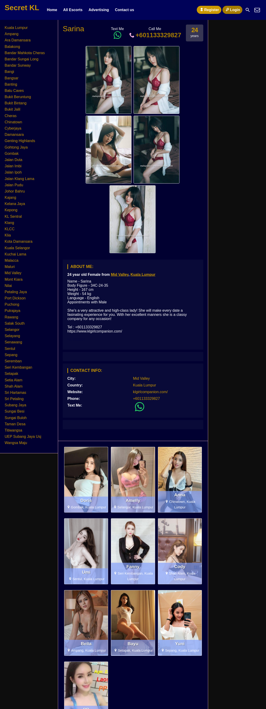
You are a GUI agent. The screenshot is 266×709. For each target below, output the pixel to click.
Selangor (12, 330)
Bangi (9, 72)
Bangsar (12, 78)
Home (52, 10)
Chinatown (13, 122)
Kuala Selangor (17, 248)
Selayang (12, 336)
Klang (9, 223)
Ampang (12, 34)
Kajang (10, 197)
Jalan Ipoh (13, 172)
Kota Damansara (18, 241)
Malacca (12, 260)
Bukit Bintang (15, 103)
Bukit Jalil (12, 109)
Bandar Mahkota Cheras (25, 53)
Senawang (13, 342)
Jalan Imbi (13, 166)
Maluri (10, 267)
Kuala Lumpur (143, 275)
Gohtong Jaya (16, 147)
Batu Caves (14, 91)
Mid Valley (119, 275)
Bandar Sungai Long (21, 59)
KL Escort (76, 339)
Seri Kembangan (18, 367)
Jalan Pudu (14, 185)
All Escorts (73, 10)
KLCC (10, 229)
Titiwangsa (13, 430)
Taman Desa (15, 424)
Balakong (12, 47)
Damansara (14, 135)
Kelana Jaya (15, 204)
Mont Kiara (13, 279)
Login (232, 10)
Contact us (124, 10)
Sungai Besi (14, 411)
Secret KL (22, 7)
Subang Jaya (15, 405)
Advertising (98, 10)
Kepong (11, 210)
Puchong (12, 304)
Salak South (15, 323)
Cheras (11, 116)
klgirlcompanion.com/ (150, 392)
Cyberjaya (13, 128)
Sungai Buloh (16, 418)
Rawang (11, 317)
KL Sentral (13, 216)
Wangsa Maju (16, 443)
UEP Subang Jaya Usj (23, 436)
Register (209, 10)
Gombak (12, 153)
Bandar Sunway (18, 65)
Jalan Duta (13, 160)
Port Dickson (15, 298)
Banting (11, 84)
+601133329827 (154, 35)
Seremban (13, 361)
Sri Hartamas (15, 393)
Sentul (10, 349)
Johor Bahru (15, 191)
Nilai (8, 286)
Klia (8, 235)
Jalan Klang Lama (19, 179)
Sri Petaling (14, 399)
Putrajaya (12, 311)
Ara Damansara (18, 40)
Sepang (11, 355)
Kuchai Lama (15, 254)
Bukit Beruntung (18, 97)
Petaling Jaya (16, 292)
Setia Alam (13, 380)
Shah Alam (13, 386)
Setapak (11, 374)
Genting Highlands (20, 141)
